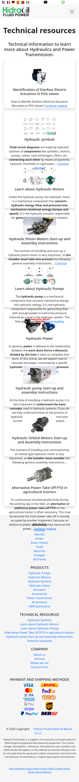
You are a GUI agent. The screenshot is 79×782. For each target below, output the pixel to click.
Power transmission (39, 598)
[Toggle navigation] (72, 11)
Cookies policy (62, 768)
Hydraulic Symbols (39, 620)
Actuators (39, 590)
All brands (39, 559)
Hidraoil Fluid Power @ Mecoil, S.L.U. (53, 731)
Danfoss (39, 530)
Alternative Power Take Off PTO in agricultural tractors (39, 632)
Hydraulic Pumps (39, 573)
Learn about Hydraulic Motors (39, 624)
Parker (39, 538)
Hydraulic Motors (39, 577)
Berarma (39, 551)
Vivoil (39, 547)
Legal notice (32, 768)
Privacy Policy (47, 768)
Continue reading (56, 106)
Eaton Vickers (39, 543)
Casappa (39, 555)
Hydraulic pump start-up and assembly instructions (39, 637)
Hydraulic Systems (39, 581)
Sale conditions (17, 768)
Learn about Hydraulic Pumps (39, 628)
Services (39, 659)
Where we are (39, 663)
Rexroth (39, 534)
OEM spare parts (39, 606)
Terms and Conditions (39, 772)
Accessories (39, 594)
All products (39, 602)
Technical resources (39, 641)
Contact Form (39, 667)
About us (39, 655)
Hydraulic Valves (39, 585)
